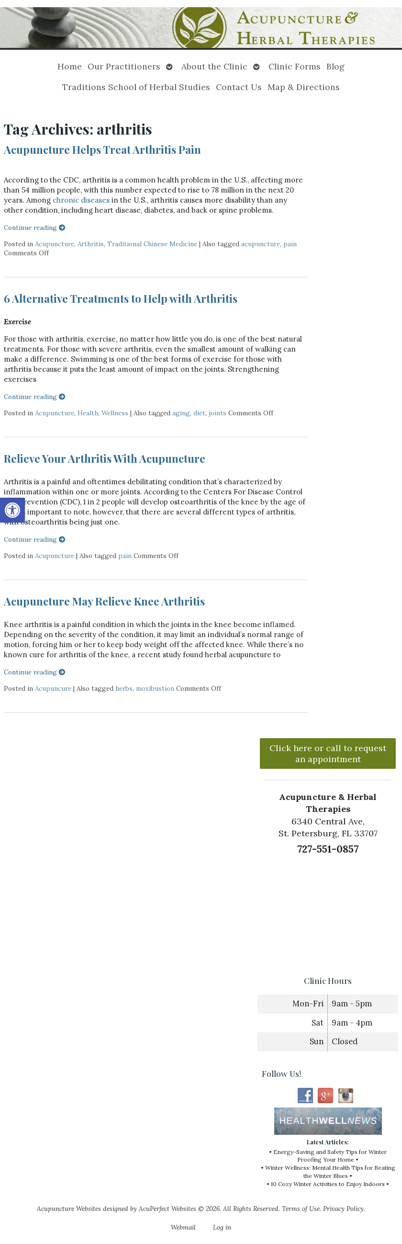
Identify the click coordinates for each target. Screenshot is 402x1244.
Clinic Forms (294, 66)
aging (181, 413)
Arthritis (91, 244)
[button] (12, 510)
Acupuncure (53, 688)
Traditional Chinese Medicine (152, 244)
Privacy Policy (343, 1208)
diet (199, 413)
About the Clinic (214, 66)
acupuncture (260, 244)
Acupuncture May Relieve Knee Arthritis (104, 601)
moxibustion (155, 688)
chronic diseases (81, 200)
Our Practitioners (124, 66)
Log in (222, 1227)
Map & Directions (304, 86)
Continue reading (35, 227)
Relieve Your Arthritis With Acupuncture (104, 458)
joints (217, 413)
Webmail (183, 1227)
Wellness (114, 413)
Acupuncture (54, 244)
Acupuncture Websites (69, 1208)
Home (69, 66)
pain (290, 244)
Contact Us (239, 86)
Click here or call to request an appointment (327, 753)
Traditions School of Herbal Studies (136, 86)
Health (88, 413)
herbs (124, 688)
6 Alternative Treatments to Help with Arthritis (120, 298)
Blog (335, 66)
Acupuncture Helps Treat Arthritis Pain (102, 149)
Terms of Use (301, 1208)
